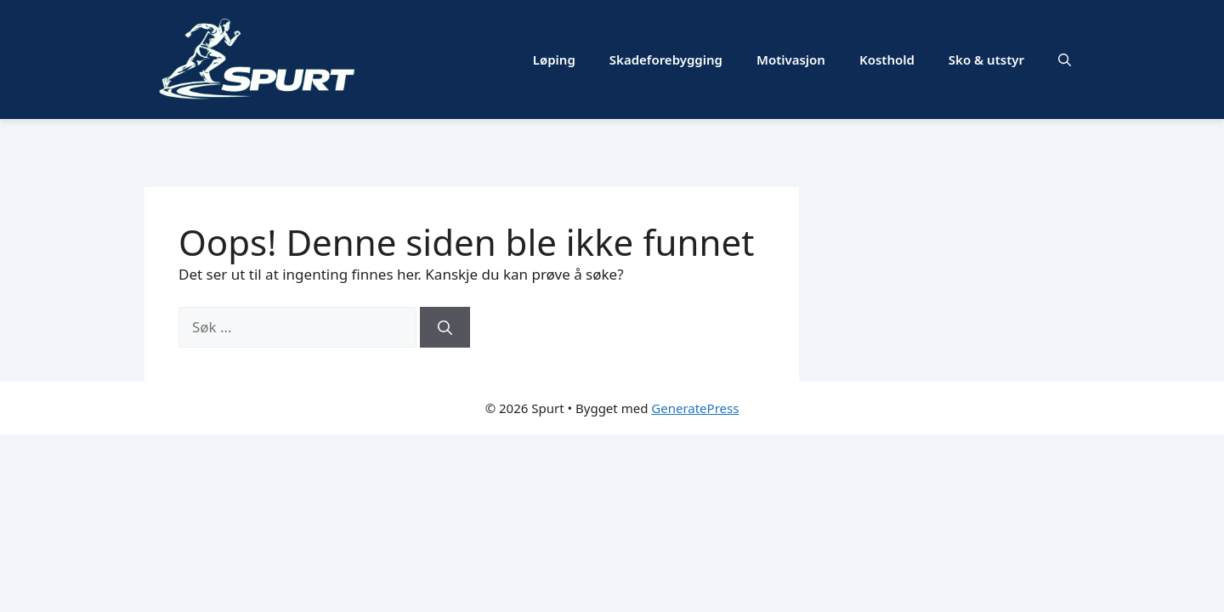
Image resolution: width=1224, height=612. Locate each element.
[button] (1064, 59)
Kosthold (887, 59)
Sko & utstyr (986, 59)
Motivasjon (790, 59)
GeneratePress (695, 408)
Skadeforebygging (665, 59)
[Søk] (445, 327)
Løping (554, 59)
